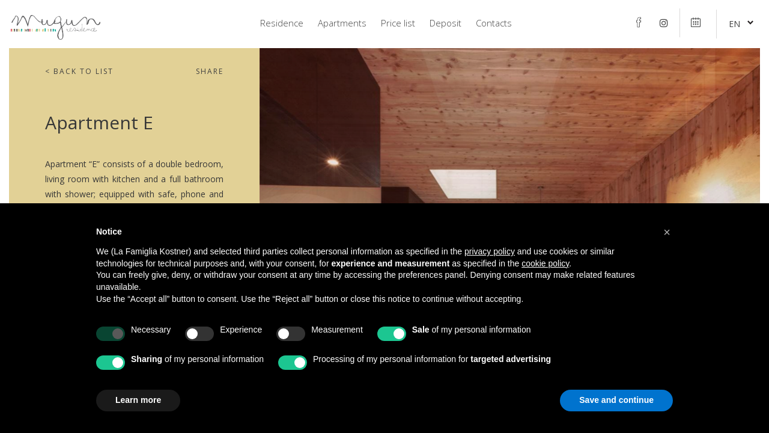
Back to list (79, 71)
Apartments (342, 23)
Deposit (445, 23)
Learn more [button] (138, 400)
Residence (281, 23)
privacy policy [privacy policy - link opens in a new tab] (489, 251)
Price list (398, 23)
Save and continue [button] (616, 400)
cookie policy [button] (545, 263)
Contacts (494, 23)
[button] (666, 232)
